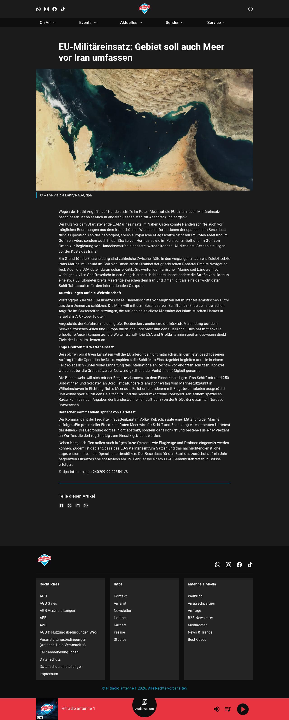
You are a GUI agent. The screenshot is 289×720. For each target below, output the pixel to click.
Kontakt (120, 596)
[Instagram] (228, 564)
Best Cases (197, 639)
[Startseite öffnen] (144, 9)
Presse (119, 632)
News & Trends (200, 632)
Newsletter (122, 610)
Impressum (49, 674)
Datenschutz (50, 659)
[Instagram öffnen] (46, 9)
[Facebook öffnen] (54, 9)
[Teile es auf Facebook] (61, 505)
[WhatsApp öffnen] (38, 9)
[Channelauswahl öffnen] (250, 9)
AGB (43, 596)
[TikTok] (250, 564)
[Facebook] (239, 564)
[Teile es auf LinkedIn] (77, 505)
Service (217, 22)
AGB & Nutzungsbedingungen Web (68, 632)
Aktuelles (132, 22)
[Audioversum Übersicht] (144, 705)
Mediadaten (197, 625)
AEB (43, 618)
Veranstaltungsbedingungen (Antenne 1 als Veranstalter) (63, 642)
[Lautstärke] (216, 709)
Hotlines (120, 618)
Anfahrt (120, 603)
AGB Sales (48, 603)
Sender (175, 22)
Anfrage (194, 610)
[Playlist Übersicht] (227, 709)
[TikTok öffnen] (63, 9)
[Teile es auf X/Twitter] (69, 505)
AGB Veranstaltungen (57, 610)
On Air (48, 22)
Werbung (195, 596)
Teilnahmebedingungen (59, 652)
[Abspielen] (243, 709)
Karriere (120, 625)
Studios (120, 639)
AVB (43, 625)
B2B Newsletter (200, 618)
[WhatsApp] (217, 564)
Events (88, 22)
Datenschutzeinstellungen (61, 666)
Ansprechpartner (201, 603)
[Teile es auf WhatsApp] (86, 505)
